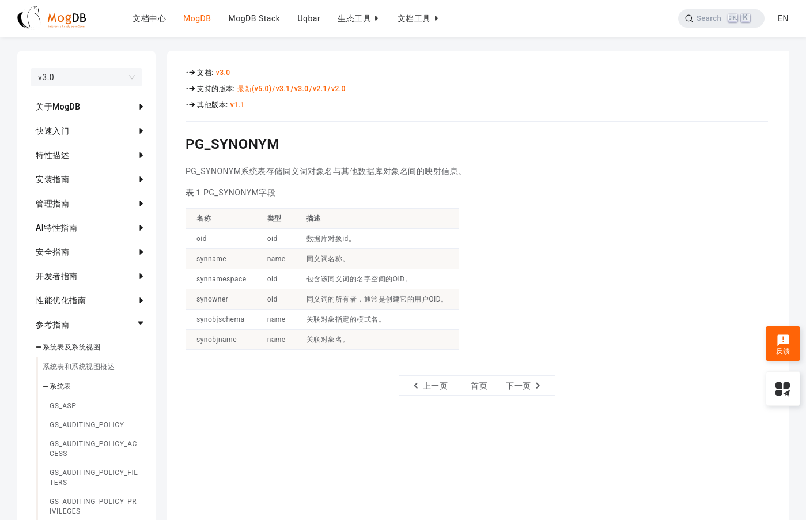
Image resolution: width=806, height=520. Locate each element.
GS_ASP (63, 406)
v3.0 (223, 73)
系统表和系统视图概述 (79, 367)
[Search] (721, 18)
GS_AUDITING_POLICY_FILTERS (94, 478)
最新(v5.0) (254, 89)
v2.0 (338, 89)
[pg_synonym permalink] (177, 142)
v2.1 (320, 89)
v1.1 (237, 105)
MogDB (197, 18)
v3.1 (283, 89)
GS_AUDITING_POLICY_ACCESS (93, 449)
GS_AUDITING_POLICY (87, 425)
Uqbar (308, 18)
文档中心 (149, 18)
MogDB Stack (254, 18)
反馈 (783, 345)
